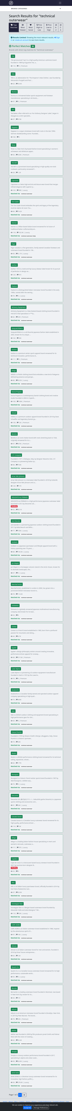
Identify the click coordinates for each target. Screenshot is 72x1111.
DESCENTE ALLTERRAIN (20, 497)
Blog (15, 1102)
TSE (13, 56)
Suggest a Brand (58, 1102)
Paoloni (14, 286)
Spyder (14, 648)
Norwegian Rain (17, 904)
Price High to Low (39, 27)
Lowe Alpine (16, 669)
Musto (14, 753)
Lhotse (14, 627)
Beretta (14, 434)
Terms (28, 1102)
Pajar (13, 244)
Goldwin (14, 542)
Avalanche (15, 690)
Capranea (15, 181)
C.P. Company (16, 455)
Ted (13, 110)
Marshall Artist (17, 584)
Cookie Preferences (44, 1102)
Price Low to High (48, 27)
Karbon (14, 350)
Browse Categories (36, 9)
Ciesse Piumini (17, 732)
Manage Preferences (41, 1108)
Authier (14, 265)
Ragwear (15, 127)
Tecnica (14, 92)
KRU (13, 883)
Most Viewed (23, 27)
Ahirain (14, 946)
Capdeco (15, 859)
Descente (15, 796)
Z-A (60, 27)
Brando (14, 988)
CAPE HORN (16, 925)
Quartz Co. (15, 967)
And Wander (16, 521)
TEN (13, 74)
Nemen (14, 223)
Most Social (30, 27)
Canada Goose (17, 817)
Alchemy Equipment (19, 307)
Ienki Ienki (15, 1073)
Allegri (14, 838)
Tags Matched (13, 26)
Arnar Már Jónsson (18, 476)
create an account (22, 40)
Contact (21, 1102)
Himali (14, 413)
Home (5, 1102)
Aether (14, 1030)
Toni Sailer (15, 202)
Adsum (14, 1009)
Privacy (34, 1102)
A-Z (56, 27)
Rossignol (15, 774)
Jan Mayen (15, 563)
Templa (14, 1052)
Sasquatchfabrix (17, 328)
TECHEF (14, 163)
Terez (13, 145)
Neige (14, 371)
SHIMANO (15, 605)
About (11, 1102)
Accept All (27, 1108)
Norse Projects (17, 392)
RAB (13, 711)
